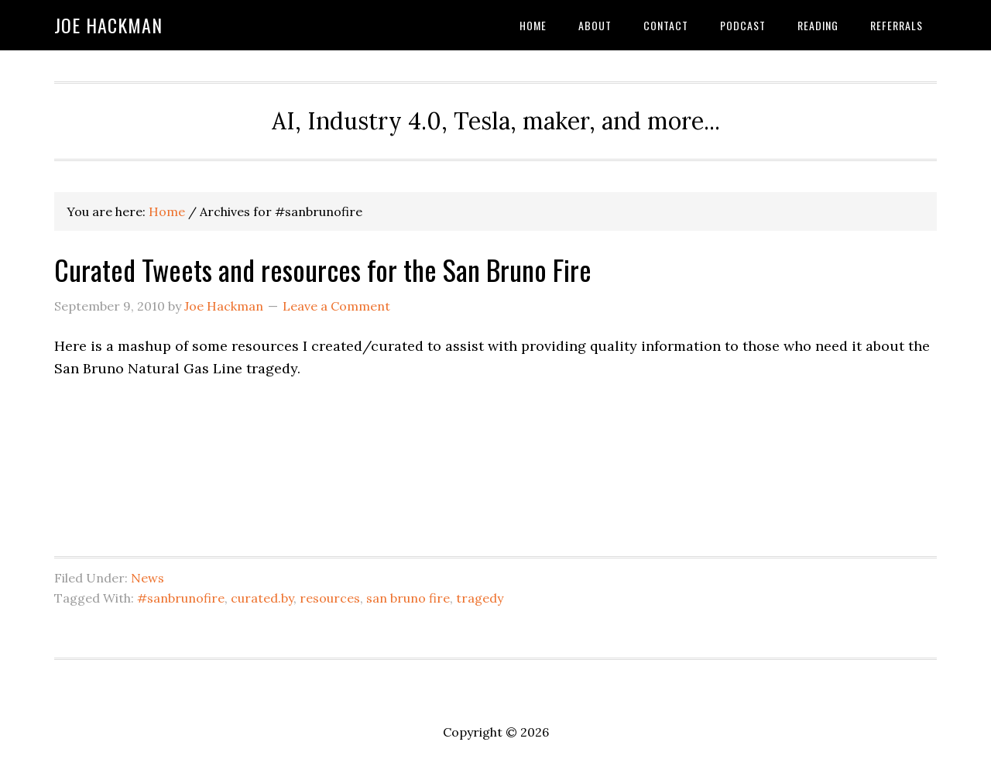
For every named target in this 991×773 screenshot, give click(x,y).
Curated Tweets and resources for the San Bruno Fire (323, 269)
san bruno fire (408, 598)
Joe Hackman (108, 25)
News (147, 578)
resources (330, 598)
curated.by (262, 598)
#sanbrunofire (181, 598)
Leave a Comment (336, 306)
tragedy (479, 598)
